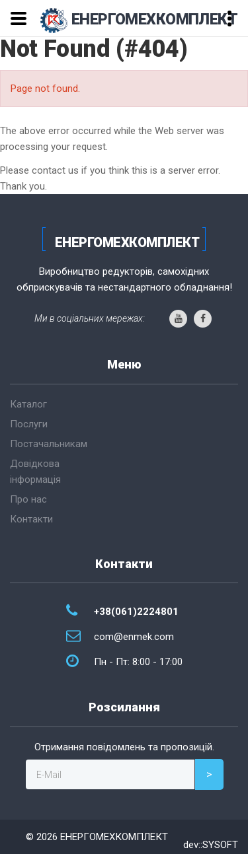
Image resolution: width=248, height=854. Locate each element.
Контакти (31, 519)
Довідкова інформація (35, 471)
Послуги (29, 424)
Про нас (28, 499)
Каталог (28, 404)
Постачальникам (48, 444)
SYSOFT (220, 845)
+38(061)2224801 (136, 612)
